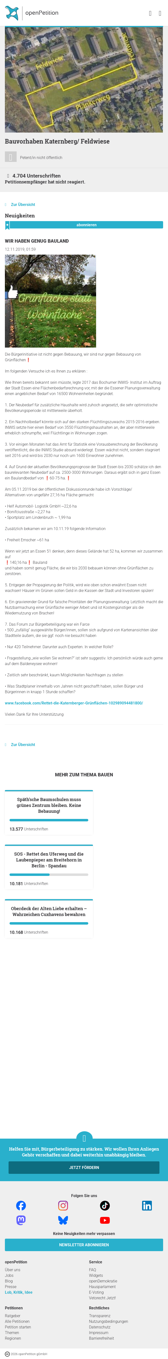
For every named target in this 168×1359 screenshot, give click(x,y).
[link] (160, 13)
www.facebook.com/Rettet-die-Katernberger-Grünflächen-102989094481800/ (74, 703)
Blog (9, 1281)
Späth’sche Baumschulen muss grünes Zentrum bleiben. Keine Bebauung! (49, 864)
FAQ (92, 1270)
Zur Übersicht (23, 204)
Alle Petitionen (17, 1321)
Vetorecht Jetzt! (102, 1298)
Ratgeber (12, 1316)
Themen (12, 1332)
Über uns (12, 1270)
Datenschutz (100, 1327)
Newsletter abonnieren (84, 1245)
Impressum (98, 1332)
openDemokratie (103, 1281)
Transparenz (100, 1316)
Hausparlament (102, 1286)
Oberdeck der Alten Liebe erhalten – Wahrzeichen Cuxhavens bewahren (49, 1087)
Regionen (13, 1338)
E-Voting (96, 1292)
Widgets (96, 1275)
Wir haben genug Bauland (37, 241)
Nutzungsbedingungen (108, 1321)
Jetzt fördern (84, 1167)
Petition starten (18, 1327)
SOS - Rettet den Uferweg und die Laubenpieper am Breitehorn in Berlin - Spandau (49, 977)
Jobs (9, 1275)
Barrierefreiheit (101, 1338)
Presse (10, 1286)
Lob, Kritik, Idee (19, 1292)
